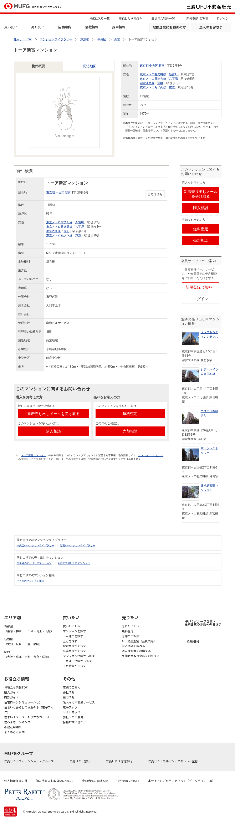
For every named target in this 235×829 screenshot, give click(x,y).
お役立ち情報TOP (16, 687)
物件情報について (128, 780)
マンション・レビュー (150, 455)
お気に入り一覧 (99, 18)
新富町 (173, 74)
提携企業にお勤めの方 (169, 27)
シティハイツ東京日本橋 (209, 371)
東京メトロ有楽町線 (153, 74)
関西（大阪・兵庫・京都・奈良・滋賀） (27, 654)
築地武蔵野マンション (209, 488)
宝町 (160, 83)
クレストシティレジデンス (209, 334)
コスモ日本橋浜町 (209, 413)
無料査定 (127, 631)
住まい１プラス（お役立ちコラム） (27, 717)
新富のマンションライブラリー (77, 545)
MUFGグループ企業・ (203, 622)
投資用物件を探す (74, 646)
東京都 (144, 65)
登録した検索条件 (130, 18)
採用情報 (119, 26)
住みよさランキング (17, 722)
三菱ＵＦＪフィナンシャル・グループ (29, 761)
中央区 (153, 65)
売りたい (38, 26)
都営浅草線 (147, 83)
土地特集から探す (74, 666)
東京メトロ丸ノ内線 (153, 87)
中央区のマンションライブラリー (35, 545)
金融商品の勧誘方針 (95, 780)
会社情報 (91, 26)
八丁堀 (173, 78)
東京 (172, 87)
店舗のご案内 (71, 687)
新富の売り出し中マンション (74, 563)
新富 (161, 65)
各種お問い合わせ (74, 722)
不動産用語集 (13, 727)
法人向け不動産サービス (79, 702)
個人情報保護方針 (15, 780)
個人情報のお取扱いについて (55, 780)
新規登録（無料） (198, 18)
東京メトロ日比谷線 (153, 78)
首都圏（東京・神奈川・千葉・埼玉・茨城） (29, 628)
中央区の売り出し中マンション (34, 563)
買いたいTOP (72, 626)
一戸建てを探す (73, 636)
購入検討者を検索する (136, 651)
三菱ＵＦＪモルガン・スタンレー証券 (173, 761)
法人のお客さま (211, 27)
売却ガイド (11, 697)
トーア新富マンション (33, 455)
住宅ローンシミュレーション (23, 702)
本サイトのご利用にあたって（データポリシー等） (181, 780)
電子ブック (70, 707)
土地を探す (70, 641)
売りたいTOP (130, 626)
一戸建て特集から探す (77, 661)
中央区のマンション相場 (30, 580)
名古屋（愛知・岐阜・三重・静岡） (23, 641)
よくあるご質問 (14, 732)
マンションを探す (74, 631)
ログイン (223, 18)
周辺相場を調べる (133, 646)
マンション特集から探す (79, 656)
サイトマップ (71, 712)
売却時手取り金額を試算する (141, 656)
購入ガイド (11, 692)
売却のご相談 (130, 636)
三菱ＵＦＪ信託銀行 (119, 761)
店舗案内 (64, 26)
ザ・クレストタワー (209, 450)
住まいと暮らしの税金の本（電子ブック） (29, 709)
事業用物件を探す (74, 651)
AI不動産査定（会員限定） (139, 641)
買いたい (10, 26)
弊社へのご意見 (73, 717)
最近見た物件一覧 (163, 18)
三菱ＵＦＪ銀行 (80, 761)
